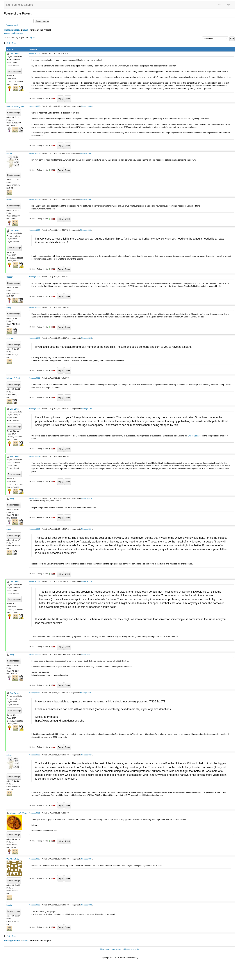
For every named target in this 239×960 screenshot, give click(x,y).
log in (32, 37)
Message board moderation (13, 33)
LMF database (194, 436)
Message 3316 (34, 529)
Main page (104, 949)
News (25, 30)
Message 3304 (34, 53)
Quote (67, 98)
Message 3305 (34, 106)
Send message (14, 71)
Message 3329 (34, 905)
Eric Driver (14, 54)
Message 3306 (34, 153)
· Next (13, 43)
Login (228, 5)
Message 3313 (34, 409)
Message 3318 (34, 654)
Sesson (10, 277)
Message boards (12, 30)
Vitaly (11, 498)
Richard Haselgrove (15, 106)
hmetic (9, 905)
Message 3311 (34, 338)
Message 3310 (34, 307)
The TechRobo (13, 859)
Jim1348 (10, 338)
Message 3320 (34, 755)
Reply (60, 98)
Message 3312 (34, 378)
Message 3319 (34, 693)
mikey (9, 153)
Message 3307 (34, 199)
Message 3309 (34, 277)
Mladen (10, 199)
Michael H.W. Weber (18, 813)
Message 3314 (34, 456)
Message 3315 (34, 498)
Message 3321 (34, 813)
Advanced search (12, 25)
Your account (116, 949)
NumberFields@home (19, 4)
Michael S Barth (14, 378)
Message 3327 (34, 859)
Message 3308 (34, 230)
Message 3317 (34, 581)
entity (9, 307)
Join (219, 5)
